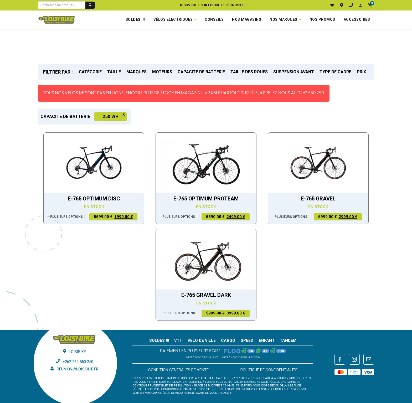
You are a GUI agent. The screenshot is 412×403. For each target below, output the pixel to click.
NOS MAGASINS (246, 19)
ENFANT (267, 340)
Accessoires (357, 19)
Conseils (214, 19)
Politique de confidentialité (268, 370)
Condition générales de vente (178, 370)
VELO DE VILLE (202, 340)
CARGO (228, 340)
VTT (178, 340)
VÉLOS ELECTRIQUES (173, 19)
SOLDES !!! (135, 19)
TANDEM (288, 340)
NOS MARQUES (283, 19)
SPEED (247, 340)
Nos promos (322, 19)
